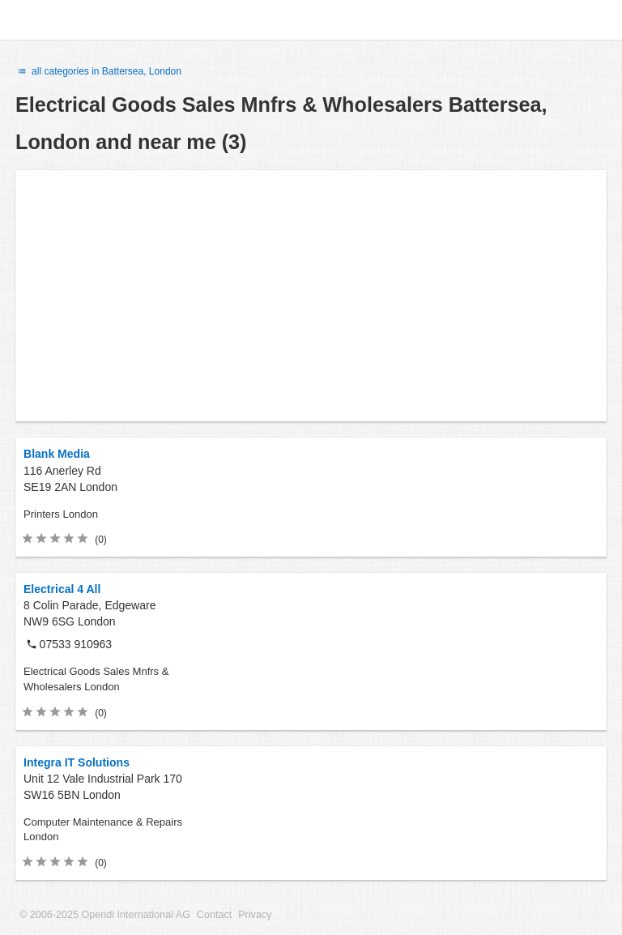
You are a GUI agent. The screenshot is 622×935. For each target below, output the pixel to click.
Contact (214, 914)
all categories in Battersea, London (98, 71)
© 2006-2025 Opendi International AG (104, 914)
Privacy (254, 914)
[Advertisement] (311, 295)
